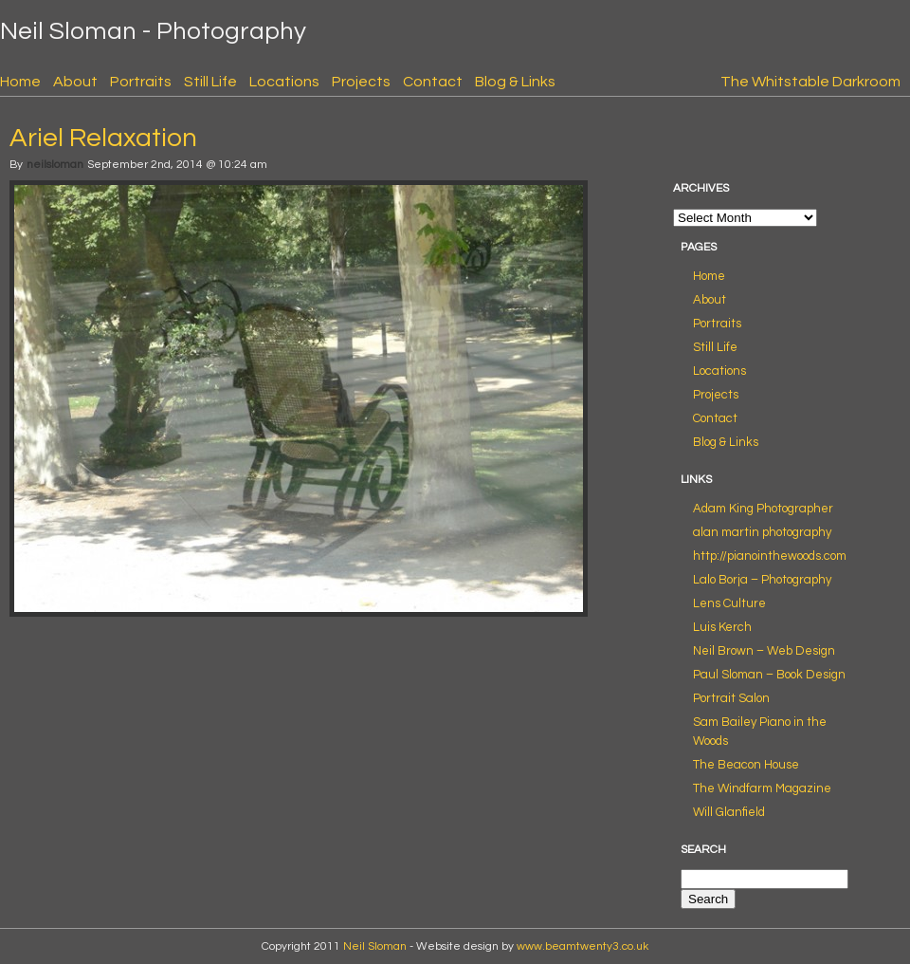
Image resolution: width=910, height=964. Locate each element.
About (75, 81)
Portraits (141, 81)
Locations (284, 81)
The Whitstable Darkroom (810, 81)
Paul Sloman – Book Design (769, 674)
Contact (433, 81)
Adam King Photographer (763, 508)
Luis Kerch (722, 627)
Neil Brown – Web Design (764, 651)
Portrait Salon (731, 698)
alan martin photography (762, 532)
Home (20, 81)
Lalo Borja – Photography (762, 579)
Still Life (210, 81)
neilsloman (55, 164)
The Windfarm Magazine (762, 788)
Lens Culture (729, 603)
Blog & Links (515, 81)
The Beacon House (746, 764)
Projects (361, 81)
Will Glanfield (729, 812)
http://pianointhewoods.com (769, 556)
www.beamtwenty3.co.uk (582, 946)
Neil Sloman (375, 946)
